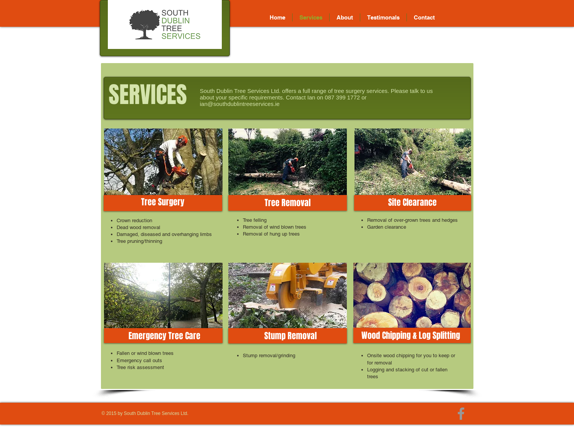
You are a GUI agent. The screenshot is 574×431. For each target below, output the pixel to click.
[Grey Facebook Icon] (461, 413)
